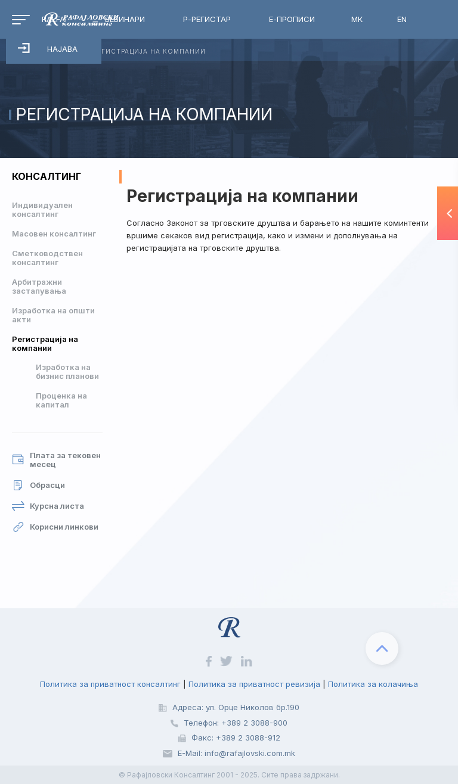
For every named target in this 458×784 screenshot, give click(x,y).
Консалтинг (46, 176)
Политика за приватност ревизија (254, 684)
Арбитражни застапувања (39, 286)
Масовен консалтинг (54, 233)
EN (402, 19)
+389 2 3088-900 (254, 722)
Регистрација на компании (45, 343)
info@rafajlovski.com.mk (250, 753)
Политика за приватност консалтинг (110, 684)
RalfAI (54, 19)
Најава (48, 48)
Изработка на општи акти (53, 315)
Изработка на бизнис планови (67, 371)
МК (357, 19)
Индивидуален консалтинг (42, 209)
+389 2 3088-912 (248, 737)
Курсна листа (48, 506)
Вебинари (125, 19)
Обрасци (38, 485)
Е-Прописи (292, 19)
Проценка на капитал (61, 400)
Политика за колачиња (373, 684)
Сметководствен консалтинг (47, 257)
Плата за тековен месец (56, 460)
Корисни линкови (55, 526)
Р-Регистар (207, 19)
